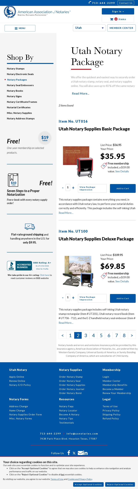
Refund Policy (111, 418)
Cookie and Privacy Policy (80, 479)
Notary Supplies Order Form (25, 414)
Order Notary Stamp (71, 376)
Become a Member (113, 389)
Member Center (112, 380)
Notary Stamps (15, 68)
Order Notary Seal (70, 380)
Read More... (80, 93)
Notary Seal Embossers (20, 85)
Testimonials (66, 422)
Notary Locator (68, 410)
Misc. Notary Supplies (19, 112)
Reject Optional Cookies (120, 484)
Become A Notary (69, 414)
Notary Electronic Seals (20, 74)
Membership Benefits (115, 384)
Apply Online (16, 376)
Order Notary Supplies (72, 384)
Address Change (18, 406)
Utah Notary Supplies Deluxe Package (96, 238)
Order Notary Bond (70, 393)
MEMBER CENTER (121, 27)
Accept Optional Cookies (88, 484)
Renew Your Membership (117, 393)
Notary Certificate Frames (22, 101)
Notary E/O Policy (20, 384)
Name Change (17, 410)
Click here (44, 275)
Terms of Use (57, 479)
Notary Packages (17, 79)
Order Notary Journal (71, 389)
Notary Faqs (66, 406)
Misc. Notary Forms (20, 418)
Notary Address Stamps (21, 118)
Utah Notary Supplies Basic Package (94, 128)
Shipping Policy (112, 414)
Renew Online (17, 380)
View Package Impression (87, 188)
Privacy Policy (111, 410)
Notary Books (15, 90)
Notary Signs (14, 96)
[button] (118, 11)
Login (106, 376)
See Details (122, 171)
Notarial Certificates (18, 107)
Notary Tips (66, 418)
